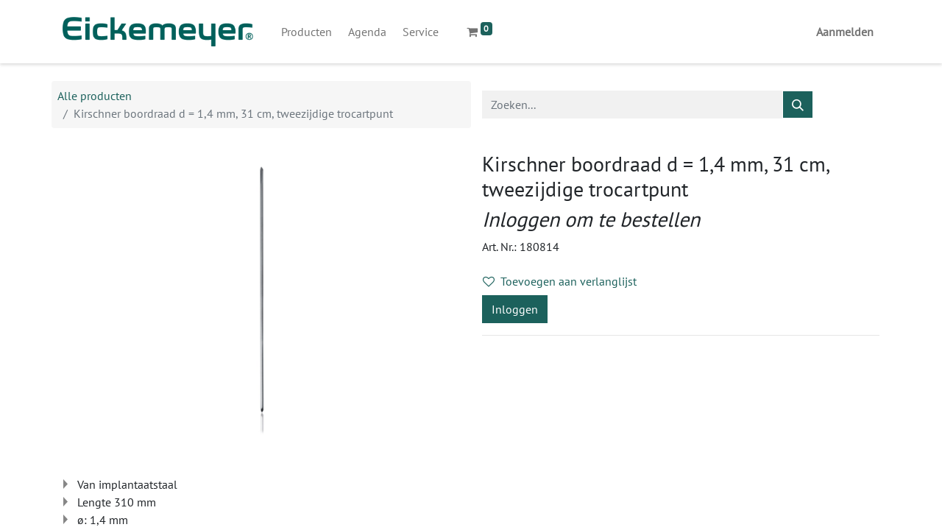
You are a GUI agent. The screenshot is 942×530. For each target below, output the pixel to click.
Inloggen (515, 309)
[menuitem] (306, 31)
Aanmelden (845, 31)
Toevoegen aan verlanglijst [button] (560, 281)
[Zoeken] (797, 105)
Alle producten (94, 95)
